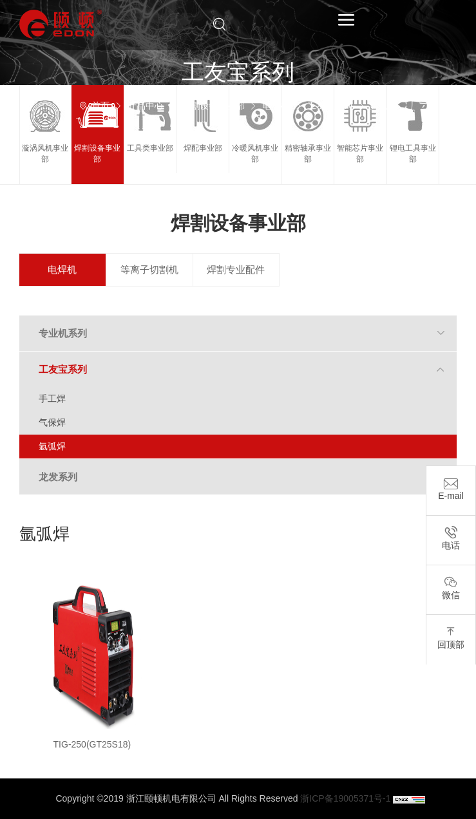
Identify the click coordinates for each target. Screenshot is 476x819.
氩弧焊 (383, 105)
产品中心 (146, 105)
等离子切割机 (149, 269)
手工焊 (52, 398)
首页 (100, 105)
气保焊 (52, 422)
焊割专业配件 (236, 269)
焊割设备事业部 (213, 105)
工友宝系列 (329, 105)
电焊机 (275, 105)
